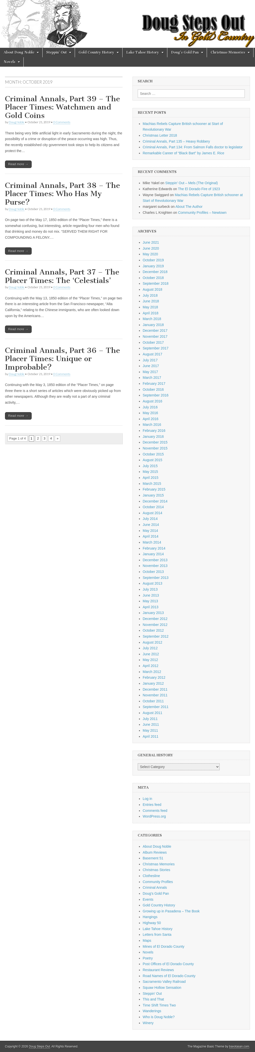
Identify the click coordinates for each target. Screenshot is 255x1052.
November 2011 (155, 695)
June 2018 (151, 301)
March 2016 (152, 425)
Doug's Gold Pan (156, 893)
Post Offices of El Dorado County (168, 964)
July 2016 (150, 407)
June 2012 (151, 654)
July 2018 (150, 295)
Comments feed (155, 811)
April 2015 (150, 478)
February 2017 (154, 384)
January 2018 (153, 325)
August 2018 (152, 289)
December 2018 (155, 272)
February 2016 (154, 431)
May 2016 (150, 413)
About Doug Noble (19, 52)
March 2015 (152, 484)
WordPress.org (154, 816)
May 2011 (150, 730)
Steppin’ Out (56, 52)
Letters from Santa (157, 935)
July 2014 (150, 519)
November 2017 (155, 336)
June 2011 (151, 724)
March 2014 (152, 542)
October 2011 (153, 701)
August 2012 (152, 642)
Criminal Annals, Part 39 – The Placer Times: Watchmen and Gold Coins (62, 107)
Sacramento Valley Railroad (164, 982)
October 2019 (153, 260)
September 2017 (156, 348)
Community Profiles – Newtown (202, 213)
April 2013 (150, 607)
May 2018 (150, 307)
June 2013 (151, 595)
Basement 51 (153, 858)
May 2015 (150, 472)
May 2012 (150, 660)
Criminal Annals (155, 887)
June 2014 (151, 525)
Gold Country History (96, 52)
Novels (9, 62)
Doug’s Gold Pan (185, 52)
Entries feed (152, 805)
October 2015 (153, 454)
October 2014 (153, 507)
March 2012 (152, 672)
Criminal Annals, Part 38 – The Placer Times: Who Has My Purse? (62, 194)
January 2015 (153, 495)
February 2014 (154, 548)
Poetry (148, 958)
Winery (148, 1023)
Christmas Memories (228, 52)
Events (148, 899)
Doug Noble (16, 122)
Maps (147, 940)
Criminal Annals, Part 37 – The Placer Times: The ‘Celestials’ (62, 276)
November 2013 (155, 566)
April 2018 (150, 313)
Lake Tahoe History (142, 52)
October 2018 (153, 278)
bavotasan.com (239, 1046)
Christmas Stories (156, 870)
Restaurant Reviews (158, 970)
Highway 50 (152, 923)
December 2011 (155, 689)
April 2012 (150, 666)
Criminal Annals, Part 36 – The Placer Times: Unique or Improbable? (62, 359)
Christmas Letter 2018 (160, 135)
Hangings (150, 917)
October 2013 (153, 572)
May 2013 (150, 601)
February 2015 (154, 489)
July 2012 (150, 648)
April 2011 (150, 736)
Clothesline (151, 876)
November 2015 (155, 448)
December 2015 (155, 442)
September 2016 (156, 395)
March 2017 (152, 378)
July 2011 (150, 719)
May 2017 (150, 372)
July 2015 (150, 466)
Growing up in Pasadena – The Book (171, 911)
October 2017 (153, 342)
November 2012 (155, 625)
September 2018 (156, 283)
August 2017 (152, 354)
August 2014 (152, 513)
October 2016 (153, 389)
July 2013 (150, 589)
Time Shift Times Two (159, 1005)
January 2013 (153, 613)
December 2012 (155, 619)
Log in (147, 799)
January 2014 (153, 554)
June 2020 (151, 248)
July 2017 (150, 360)
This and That (153, 999)
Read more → (18, 164)
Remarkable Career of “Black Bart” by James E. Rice (183, 153)
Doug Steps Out (39, 1046)
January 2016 (153, 437)
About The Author (189, 207)
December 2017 (155, 330)
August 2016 (152, 401)
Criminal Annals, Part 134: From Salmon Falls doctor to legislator (193, 147)
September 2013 (156, 578)
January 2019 (153, 266)
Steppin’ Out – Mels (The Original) (191, 183)
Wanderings (152, 1011)
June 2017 (151, 366)
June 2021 (151, 242)
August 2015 (152, 460)
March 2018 (152, 319)
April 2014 (150, 536)
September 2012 (156, 636)
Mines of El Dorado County (163, 946)
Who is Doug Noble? (159, 1017)
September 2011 (156, 707)
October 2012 (153, 630)
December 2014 (155, 501)
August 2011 (152, 713)
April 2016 (150, 419)
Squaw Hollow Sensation (162, 988)
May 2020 (150, 254)
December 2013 (155, 560)
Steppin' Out (152, 994)
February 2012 (154, 677)
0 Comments (61, 122)
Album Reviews (155, 852)
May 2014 (150, 531)
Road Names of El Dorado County (169, 976)
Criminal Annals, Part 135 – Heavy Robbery (176, 141)
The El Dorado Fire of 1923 (199, 189)
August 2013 (152, 583)
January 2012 (153, 683)
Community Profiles (158, 882)
